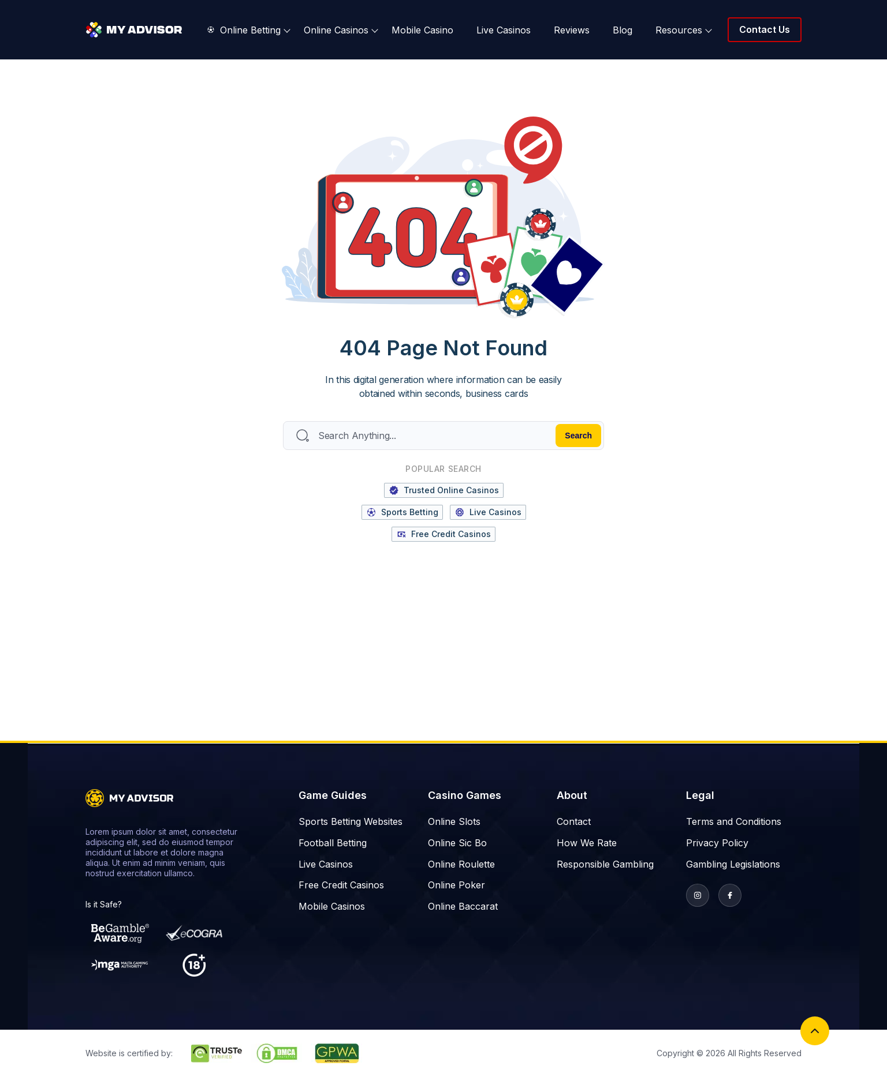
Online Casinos (336, 30)
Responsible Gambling (605, 864)
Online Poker (456, 885)
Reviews (572, 30)
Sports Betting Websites (350, 821)
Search (578, 435)
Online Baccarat (463, 906)
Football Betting (333, 843)
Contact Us (764, 29)
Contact (574, 821)
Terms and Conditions (733, 821)
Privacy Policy (717, 843)
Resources (678, 30)
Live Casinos (503, 30)
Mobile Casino (422, 30)
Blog (622, 30)
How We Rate (587, 843)
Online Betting (244, 30)
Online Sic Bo (457, 843)
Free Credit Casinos (443, 534)
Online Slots (454, 821)
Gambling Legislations (733, 864)
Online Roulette (461, 864)
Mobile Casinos (332, 906)
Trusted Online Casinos (444, 490)
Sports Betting (402, 512)
